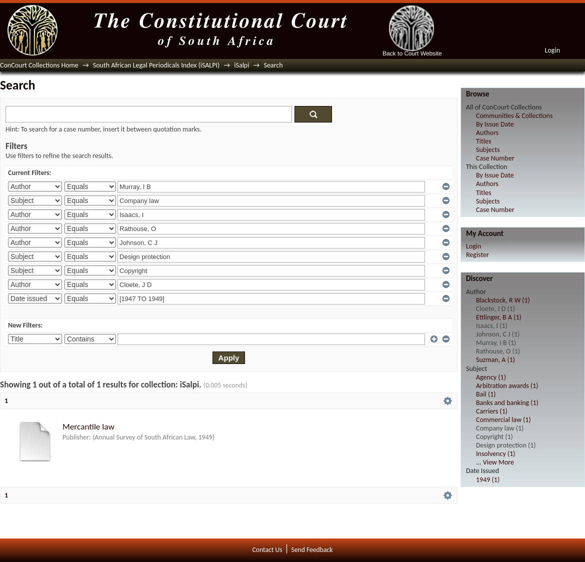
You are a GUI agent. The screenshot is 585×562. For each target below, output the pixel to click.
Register (477, 254)
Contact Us (267, 550)
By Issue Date (495, 124)
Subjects (488, 150)
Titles (483, 141)
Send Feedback (311, 550)
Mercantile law (88, 427)
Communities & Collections (514, 116)
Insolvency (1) (495, 454)
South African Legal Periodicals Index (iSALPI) (156, 65)
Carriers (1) (492, 411)
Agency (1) (491, 377)
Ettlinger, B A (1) (499, 317)
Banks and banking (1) (507, 402)
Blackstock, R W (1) (503, 300)
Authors (487, 132)
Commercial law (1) (503, 420)
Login (552, 50)
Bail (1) (486, 394)
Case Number (495, 158)
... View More (495, 462)
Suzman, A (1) (495, 360)
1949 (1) (488, 480)
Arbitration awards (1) (507, 386)
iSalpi (241, 65)
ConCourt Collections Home (39, 65)
